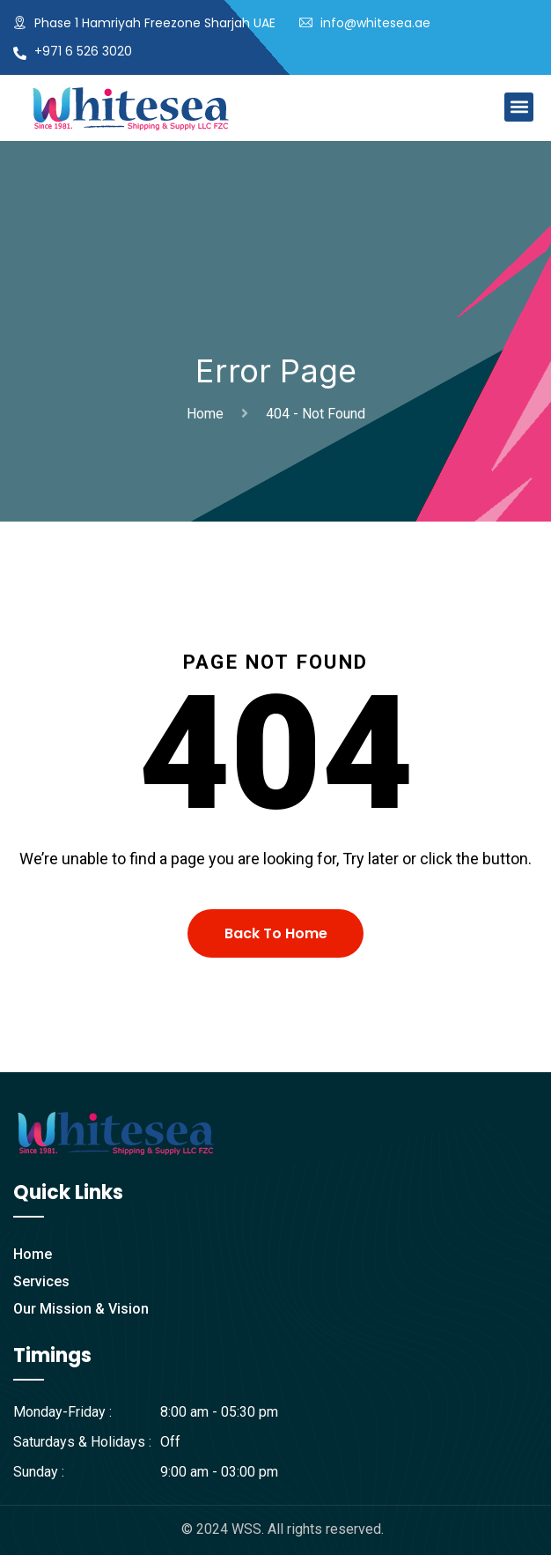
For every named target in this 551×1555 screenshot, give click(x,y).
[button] (518, 107)
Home (209, 413)
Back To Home (275, 933)
